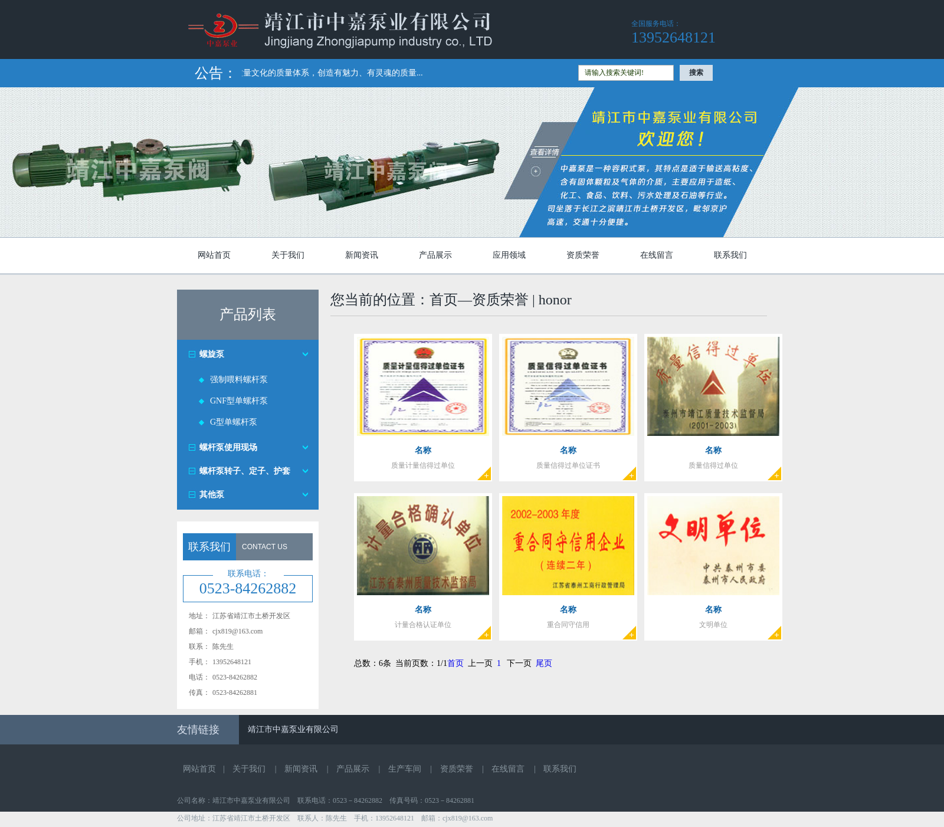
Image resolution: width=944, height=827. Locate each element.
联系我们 (730, 255)
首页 (455, 663)
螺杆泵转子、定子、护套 (244, 471)
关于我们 (287, 255)
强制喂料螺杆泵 (239, 379)
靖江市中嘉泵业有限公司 (293, 729)
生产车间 (404, 768)
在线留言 (656, 255)
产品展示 (435, 255)
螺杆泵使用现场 (228, 447)
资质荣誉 (582, 255)
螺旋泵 (211, 354)
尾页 (544, 663)
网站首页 (214, 255)
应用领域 (509, 255)
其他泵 (211, 494)
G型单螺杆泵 (233, 422)
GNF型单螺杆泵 (239, 400)
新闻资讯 (361, 255)
